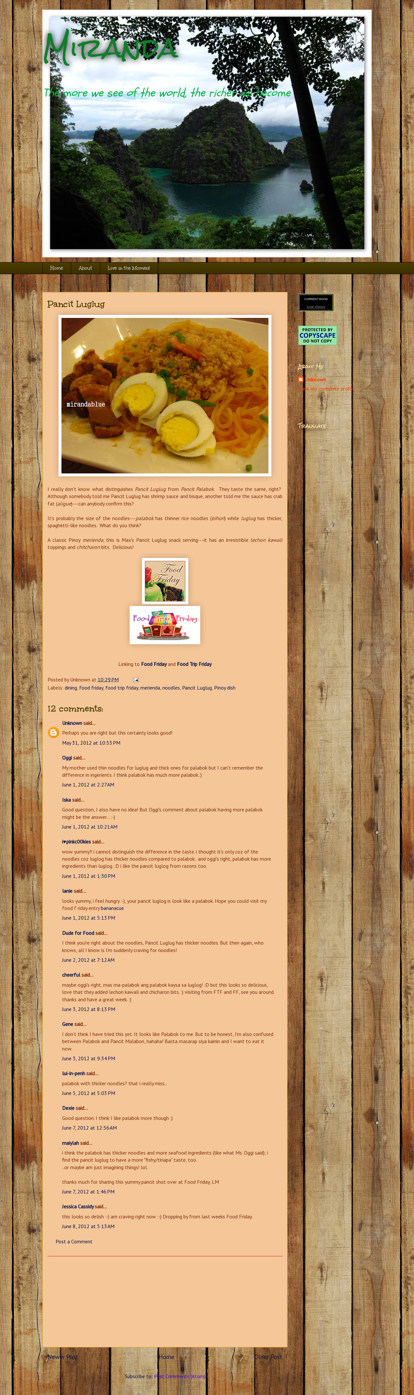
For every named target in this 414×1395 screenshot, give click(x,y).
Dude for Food (78, 933)
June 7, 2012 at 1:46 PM (88, 1191)
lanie (67, 891)
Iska (66, 799)
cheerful (71, 974)
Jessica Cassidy (77, 1206)
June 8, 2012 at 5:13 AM (88, 1226)
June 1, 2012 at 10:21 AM (89, 826)
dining (71, 687)
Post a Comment (74, 1241)
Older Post (268, 1357)
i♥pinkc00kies (76, 841)
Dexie (68, 1108)
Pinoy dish (224, 687)
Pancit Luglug (76, 304)
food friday (91, 687)
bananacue (112, 908)
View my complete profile (326, 389)
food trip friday (121, 687)
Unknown (72, 723)
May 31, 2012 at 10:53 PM (91, 742)
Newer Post (63, 1357)
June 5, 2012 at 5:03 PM (88, 1093)
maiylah (70, 1143)
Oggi (67, 757)
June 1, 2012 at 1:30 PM (88, 876)
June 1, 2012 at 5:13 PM (88, 917)
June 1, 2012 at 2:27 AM (88, 784)
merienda (150, 687)
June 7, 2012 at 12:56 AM (89, 1127)
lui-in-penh (73, 1073)
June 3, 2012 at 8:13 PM (88, 1009)
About (85, 268)
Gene (67, 1024)
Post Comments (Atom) (179, 1376)
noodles (171, 687)
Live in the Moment (129, 268)
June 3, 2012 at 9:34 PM (88, 1058)
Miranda (110, 47)
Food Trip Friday (194, 664)
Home (56, 268)
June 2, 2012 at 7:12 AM (88, 960)
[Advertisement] (164, 1301)
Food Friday (154, 664)
